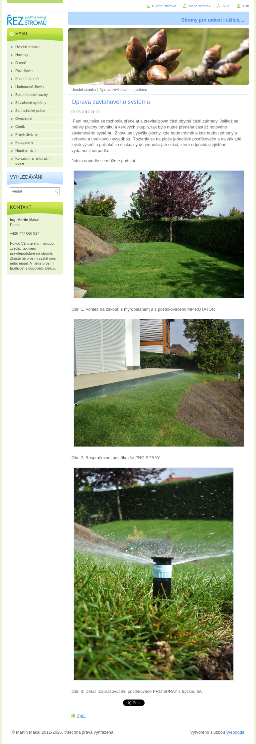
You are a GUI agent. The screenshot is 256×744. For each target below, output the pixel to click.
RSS (226, 6)
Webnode (235, 732)
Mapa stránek (199, 6)
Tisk (245, 6)
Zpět (81, 715)
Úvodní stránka (83, 90)
